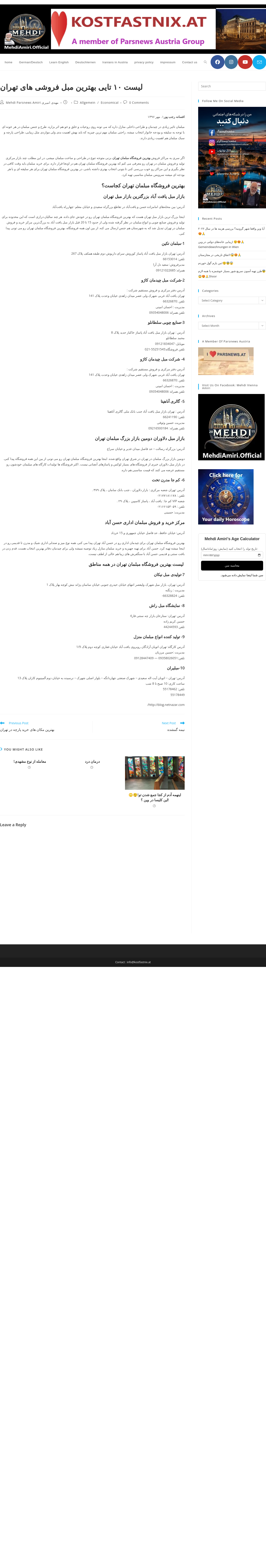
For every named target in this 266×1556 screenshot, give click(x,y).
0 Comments (139, 102)
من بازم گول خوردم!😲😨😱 (215, 263)
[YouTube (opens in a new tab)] (245, 62)
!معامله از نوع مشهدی (30, 761)
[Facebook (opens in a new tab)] (218, 62)
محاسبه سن (232, 565)
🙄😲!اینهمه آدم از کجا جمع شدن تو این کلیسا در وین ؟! (155, 797)
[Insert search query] (232, 86)
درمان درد (92, 761)
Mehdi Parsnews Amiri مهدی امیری (32, 102)
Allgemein (88, 102)
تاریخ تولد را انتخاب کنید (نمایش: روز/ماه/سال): (229, 548)
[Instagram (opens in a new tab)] (231, 62)
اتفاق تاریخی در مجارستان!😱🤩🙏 (219, 255)
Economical (109, 102)
